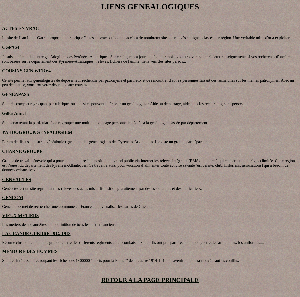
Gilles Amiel (14, 113)
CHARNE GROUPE (22, 151)
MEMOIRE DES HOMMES (30, 251)
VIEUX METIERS (20, 215)
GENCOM (12, 197)
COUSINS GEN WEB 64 (26, 70)
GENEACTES (16, 179)
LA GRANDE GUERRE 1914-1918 (36, 233)
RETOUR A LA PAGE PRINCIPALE (150, 280)
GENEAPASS (15, 94)
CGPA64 (10, 47)
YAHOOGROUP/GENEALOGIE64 (37, 132)
